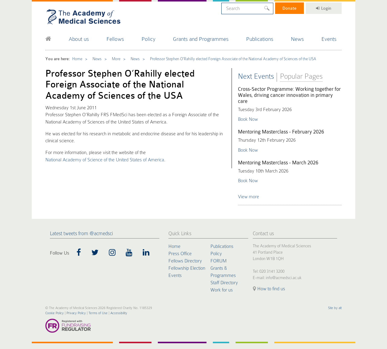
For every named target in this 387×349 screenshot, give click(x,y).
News (297, 39)
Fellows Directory (185, 261)
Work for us (221, 290)
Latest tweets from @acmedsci (81, 233)
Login (323, 8)
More (116, 59)
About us (79, 39)
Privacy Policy (76, 313)
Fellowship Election (186, 268)
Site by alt (335, 308)
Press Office (180, 253)
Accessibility (118, 313)
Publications (259, 39)
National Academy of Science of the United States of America (104, 160)
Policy (148, 39)
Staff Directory (224, 282)
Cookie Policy (54, 313)
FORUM (218, 261)
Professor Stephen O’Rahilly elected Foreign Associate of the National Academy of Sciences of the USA (233, 59)
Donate (289, 8)
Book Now (248, 119)
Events (329, 39)
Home (77, 59)
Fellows (115, 39)
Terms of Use (98, 313)
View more (248, 196)
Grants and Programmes (201, 39)
